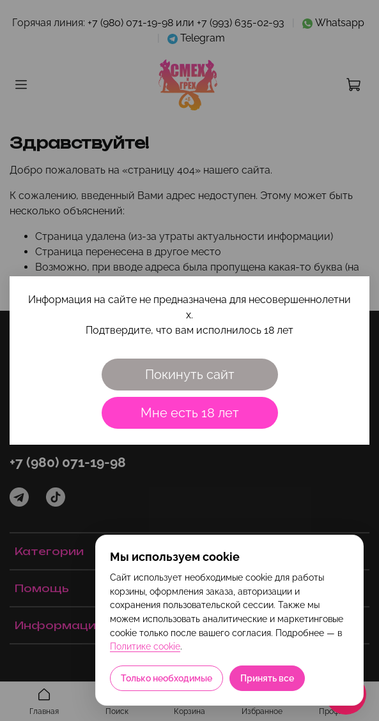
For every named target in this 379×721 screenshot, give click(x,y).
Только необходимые (166, 678)
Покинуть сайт (190, 374)
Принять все (267, 678)
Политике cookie (145, 646)
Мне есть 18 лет (190, 412)
